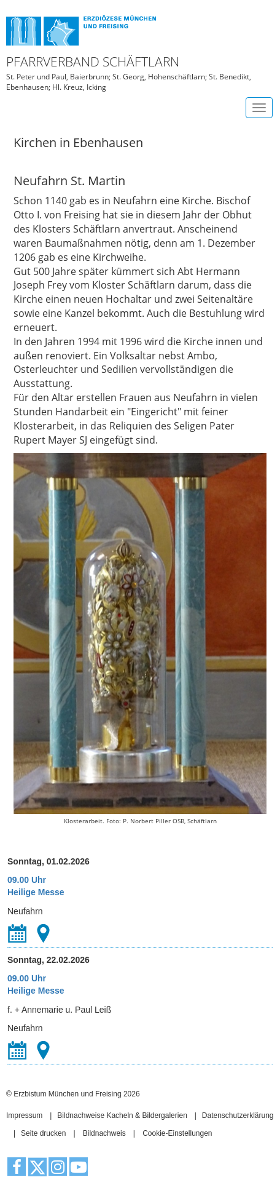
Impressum (24, 1115)
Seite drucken (43, 1133)
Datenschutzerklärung (238, 1115)
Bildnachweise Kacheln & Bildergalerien (122, 1115)
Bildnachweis (104, 1133)
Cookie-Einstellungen (177, 1133)
